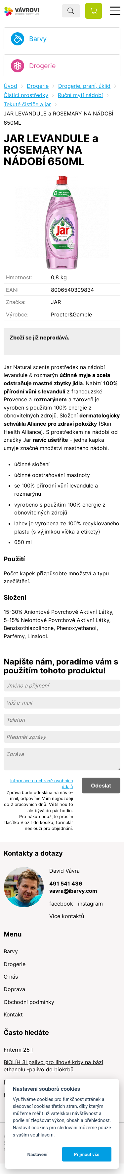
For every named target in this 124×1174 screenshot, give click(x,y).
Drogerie (42, 66)
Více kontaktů (66, 916)
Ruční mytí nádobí (80, 95)
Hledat (71, 10)
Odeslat (101, 785)
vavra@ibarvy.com (73, 890)
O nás (11, 976)
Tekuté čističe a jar (27, 104)
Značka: (15, 302)
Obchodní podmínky (29, 1002)
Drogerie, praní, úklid (84, 86)
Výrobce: (17, 314)
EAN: (12, 290)
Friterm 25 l (18, 1049)
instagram (90, 903)
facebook (61, 903)
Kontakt (13, 1014)
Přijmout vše (87, 1154)
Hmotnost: (19, 277)
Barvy (38, 39)
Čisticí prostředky (26, 95)
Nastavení (37, 1154)
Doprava (14, 989)
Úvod (10, 86)
